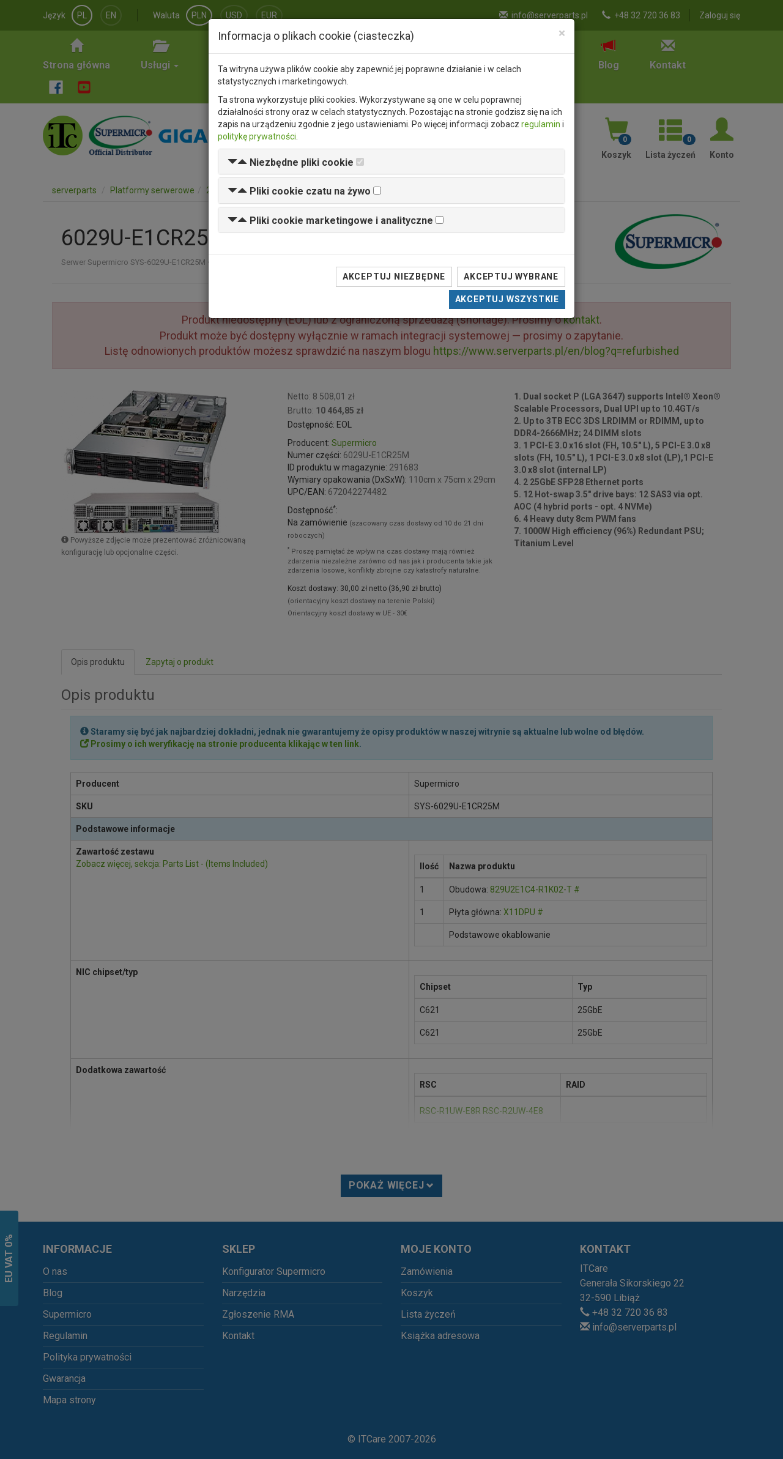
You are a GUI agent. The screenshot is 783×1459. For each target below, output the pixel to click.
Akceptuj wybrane (511, 276)
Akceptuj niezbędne (394, 276)
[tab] (391, 161)
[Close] (561, 33)
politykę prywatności (257, 136)
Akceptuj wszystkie (507, 299)
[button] (291, 162)
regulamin (540, 124)
